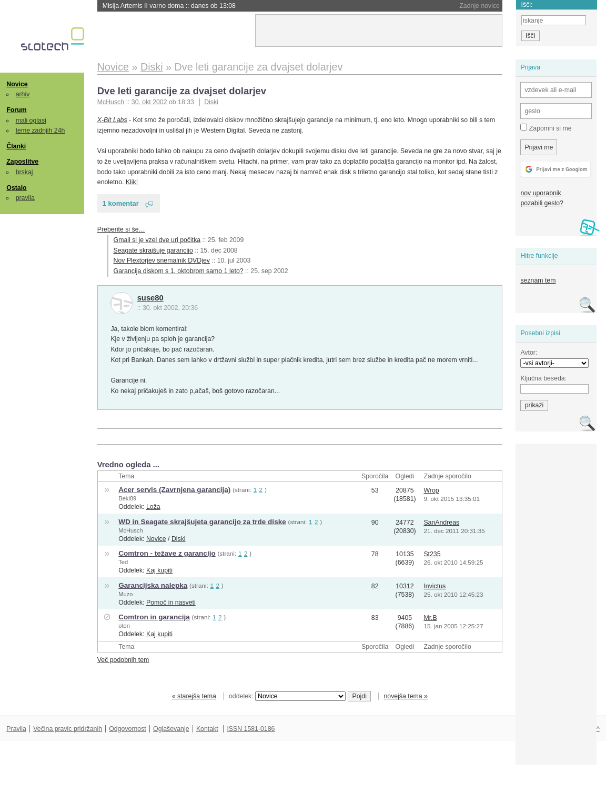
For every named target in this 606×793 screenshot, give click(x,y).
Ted (123, 562)
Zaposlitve (22, 161)
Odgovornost (127, 728)
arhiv (23, 94)
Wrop (431, 490)
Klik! (132, 182)
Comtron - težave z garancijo (166, 553)
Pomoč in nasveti (171, 602)
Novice (16, 84)
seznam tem (538, 280)
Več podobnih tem (123, 660)
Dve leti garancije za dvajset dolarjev (181, 90)
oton (124, 626)
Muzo (125, 594)
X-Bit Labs (112, 120)
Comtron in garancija (154, 617)
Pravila (16, 728)
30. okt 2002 (149, 102)
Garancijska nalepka (152, 585)
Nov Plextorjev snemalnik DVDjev (162, 260)
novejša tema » (405, 696)
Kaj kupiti (159, 570)
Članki (16, 146)
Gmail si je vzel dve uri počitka (157, 240)
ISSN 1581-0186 (251, 728)
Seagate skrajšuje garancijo (153, 250)
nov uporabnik (540, 193)
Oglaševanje (171, 728)
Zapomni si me (545, 128)
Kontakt (207, 728)
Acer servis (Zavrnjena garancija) (174, 490)
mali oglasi (31, 120)
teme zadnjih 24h (40, 130)
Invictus (434, 586)
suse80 (150, 298)
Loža (153, 506)
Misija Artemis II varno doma (169, 5)
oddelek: (287, 696)
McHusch (130, 530)
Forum (16, 110)
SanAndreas (441, 522)
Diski (211, 102)
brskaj (24, 172)
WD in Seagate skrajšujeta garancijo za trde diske (202, 522)
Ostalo (16, 188)
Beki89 (127, 498)
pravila (25, 198)
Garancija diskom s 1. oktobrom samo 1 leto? (179, 271)
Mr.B (430, 617)
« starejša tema (194, 696)
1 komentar (121, 203)
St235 (431, 554)
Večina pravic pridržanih (67, 728)
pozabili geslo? (541, 203)
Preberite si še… (121, 229)
